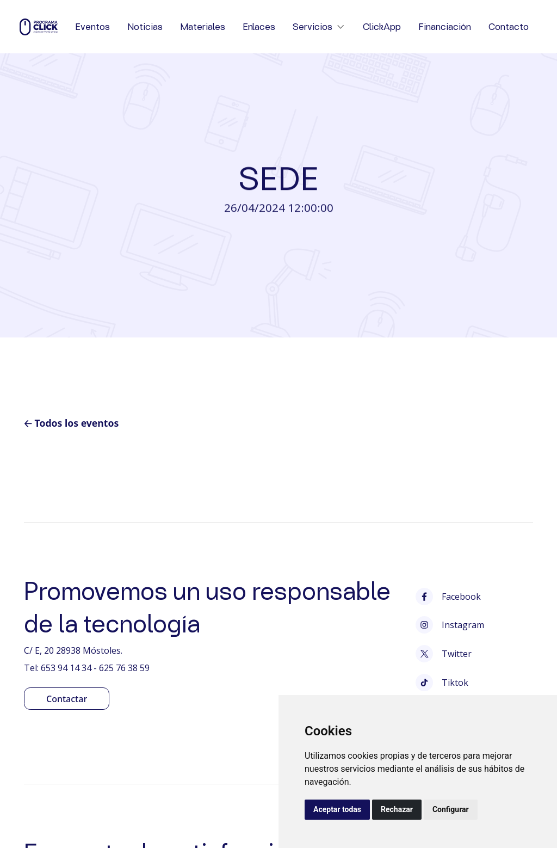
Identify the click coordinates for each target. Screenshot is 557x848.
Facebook (448, 596)
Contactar (66, 699)
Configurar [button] (450, 809)
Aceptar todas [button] (337, 809)
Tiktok (442, 682)
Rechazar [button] (397, 809)
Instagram (450, 625)
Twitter (444, 653)
